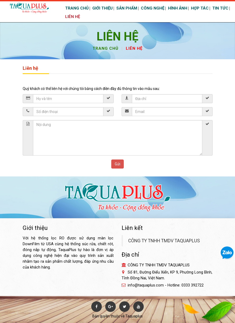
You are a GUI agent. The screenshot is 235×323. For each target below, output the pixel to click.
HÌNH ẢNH (177, 8)
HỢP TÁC (199, 8)
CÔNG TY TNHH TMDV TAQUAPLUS (164, 240)
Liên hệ (134, 48)
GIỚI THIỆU (102, 8)
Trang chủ (105, 48)
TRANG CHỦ (76, 8)
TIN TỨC (219, 8)
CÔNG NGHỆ (152, 8)
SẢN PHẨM (126, 8)
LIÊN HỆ (72, 16)
